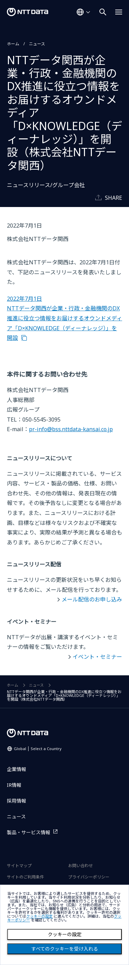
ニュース (37, 44)
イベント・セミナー (97, 656)
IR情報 (14, 785)
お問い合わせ (80, 866)
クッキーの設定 (65, 934)
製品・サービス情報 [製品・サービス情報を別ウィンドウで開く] (28, 832)
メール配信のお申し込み (92, 599)
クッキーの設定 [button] (39, 916)
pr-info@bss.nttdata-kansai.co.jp (71, 429)
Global (38, 748)
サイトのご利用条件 (25, 877)
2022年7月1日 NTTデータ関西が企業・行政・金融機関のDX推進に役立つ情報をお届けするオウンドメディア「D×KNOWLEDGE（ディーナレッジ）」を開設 (64, 318)
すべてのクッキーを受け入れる (64, 949)
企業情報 (16, 769)
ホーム (13, 44)
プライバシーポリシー (88, 877)
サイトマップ (19, 866)
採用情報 (16, 800)
